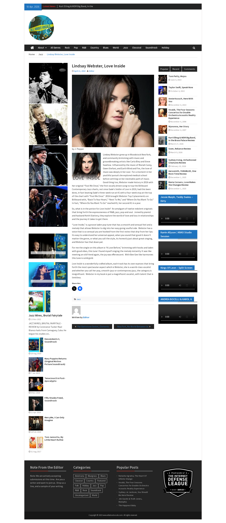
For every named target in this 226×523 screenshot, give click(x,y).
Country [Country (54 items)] (90, 480)
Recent (175, 69)
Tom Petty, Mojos (177, 76)
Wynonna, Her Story (178, 126)
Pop (76, 47)
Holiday (165, 47)
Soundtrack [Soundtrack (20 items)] (96, 490)
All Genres (56, 47)
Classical (136, 47)
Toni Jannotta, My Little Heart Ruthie (54, 438)
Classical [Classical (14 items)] (79, 480)
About (41, 47)
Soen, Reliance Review (179, 148)
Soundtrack (151, 47)
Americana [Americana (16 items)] (79, 476)
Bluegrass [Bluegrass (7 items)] (92, 476)
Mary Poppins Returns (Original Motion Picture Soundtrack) (55, 361)
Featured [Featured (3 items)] (101, 480)
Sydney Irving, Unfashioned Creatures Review (182, 161)
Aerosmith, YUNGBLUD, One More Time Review (182, 172)
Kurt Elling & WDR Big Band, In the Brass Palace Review (182, 139)
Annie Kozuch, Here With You (180, 100)
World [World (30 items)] (94, 495)
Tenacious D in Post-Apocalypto (55, 379)
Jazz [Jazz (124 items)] (95, 485)
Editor (91, 71)
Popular (164, 69)
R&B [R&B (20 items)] (77, 490)
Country (95, 47)
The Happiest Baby (127, 505)
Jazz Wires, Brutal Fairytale (45, 315)
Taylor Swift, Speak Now (180, 87)
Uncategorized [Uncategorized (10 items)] (81, 495)
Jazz (125, 47)
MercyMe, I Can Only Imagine (54, 419)
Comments (189, 69)
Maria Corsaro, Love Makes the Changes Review (181, 183)
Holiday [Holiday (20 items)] (85, 485)
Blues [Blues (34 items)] (103, 476)
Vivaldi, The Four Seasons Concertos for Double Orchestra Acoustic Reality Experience (182, 113)
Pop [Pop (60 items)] (102, 485)
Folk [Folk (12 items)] (77, 485)
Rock (67, 47)
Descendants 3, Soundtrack (52, 340)
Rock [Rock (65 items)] (85, 490)
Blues (106, 47)
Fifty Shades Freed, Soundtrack (54, 399)
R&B (84, 47)
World (116, 47)
